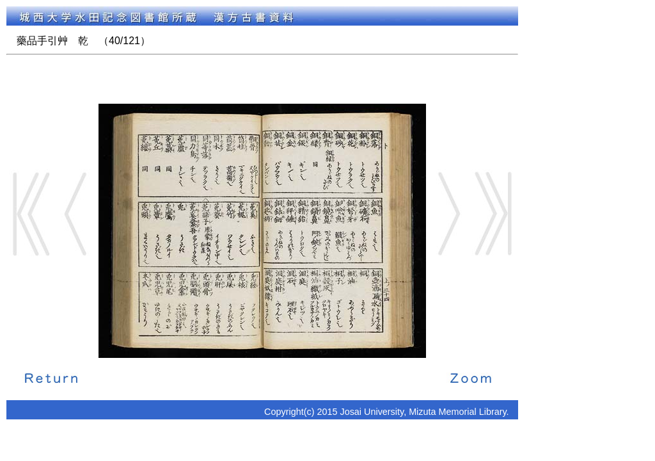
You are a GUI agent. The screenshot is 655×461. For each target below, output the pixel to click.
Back (76, 214)
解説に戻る (51, 377)
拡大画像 (471, 377)
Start (31, 214)
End (493, 214)
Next (448, 214)
